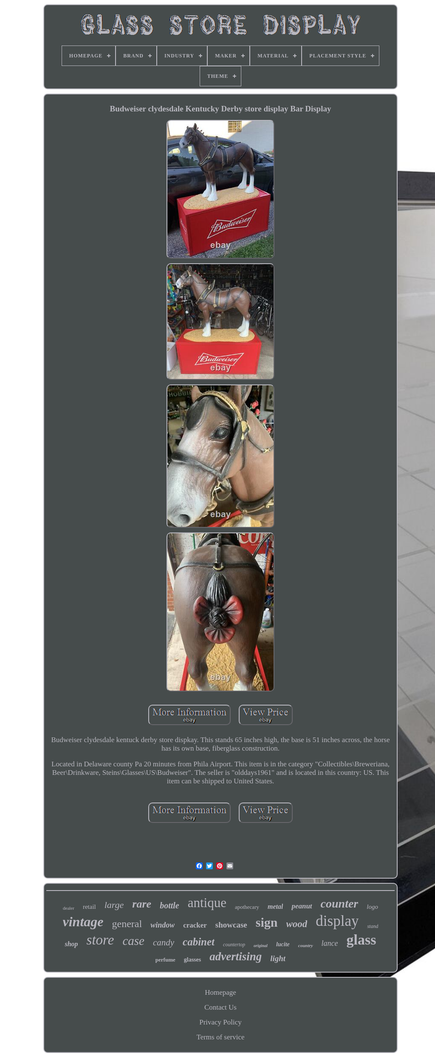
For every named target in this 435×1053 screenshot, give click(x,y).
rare (141, 904)
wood (297, 924)
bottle (169, 905)
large (114, 904)
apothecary (247, 907)
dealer (68, 908)
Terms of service (220, 1037)
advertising (235, 956)
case (133, 941)
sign (267, 922)
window (162, 925)
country (305, 945)
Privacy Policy (220, 1022)
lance (330, 943)
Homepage (220, 992)
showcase (231, 924)
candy (163, 942)
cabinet (199, 942)
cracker (195, 925)
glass (361, 940)
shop (71, 944)
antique (207, 902)
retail (89, 906)
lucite (283, 944)
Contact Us (220, 1007)
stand (372, 926)
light (277, 958)
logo (372, 906)
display (337, 921)
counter (340, 903)
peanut (301, 906)
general (127, 923)
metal (275, 906)
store (100, 940)
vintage (83, 921)
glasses (192, 959)
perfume (165, 959)
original (261, 945)
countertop (234, 945)
